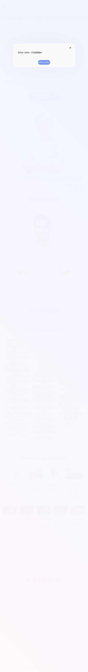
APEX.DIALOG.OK (44, 62)
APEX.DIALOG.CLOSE (70, 47)
